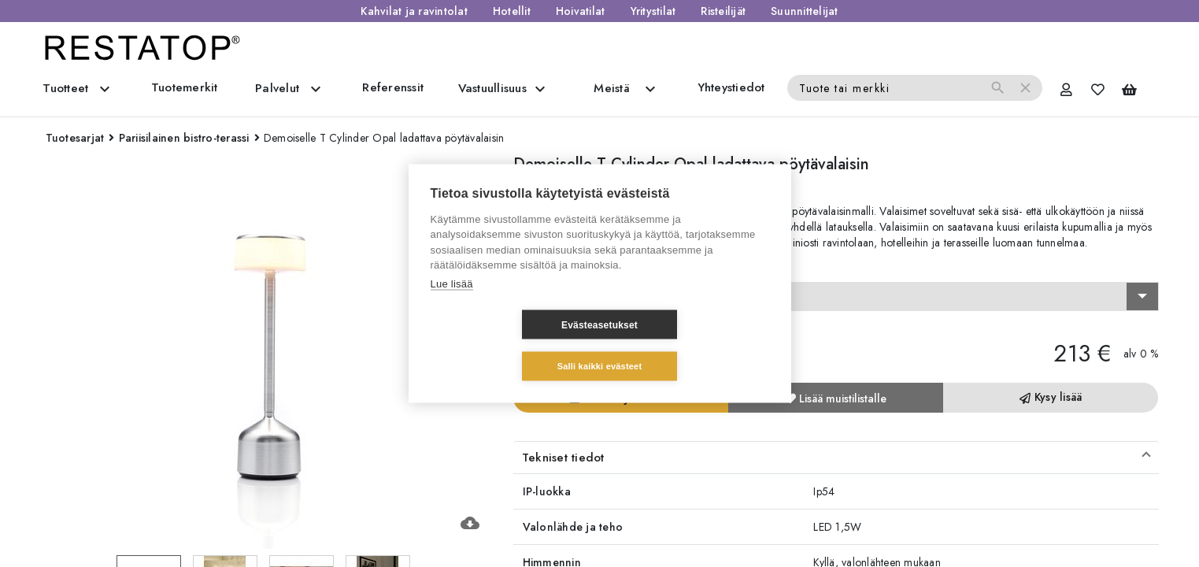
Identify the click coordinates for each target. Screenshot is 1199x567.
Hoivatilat (580, 11)
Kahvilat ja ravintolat (414, 11)
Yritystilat (653, 11)
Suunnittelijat (804, 11)
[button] (836, 457)
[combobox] (836, 297)
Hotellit (512, 11)
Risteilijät (723, 11)
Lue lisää (452, 304)
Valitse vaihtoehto (564, 268)
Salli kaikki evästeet (693, 345)
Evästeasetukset (506, 345)
